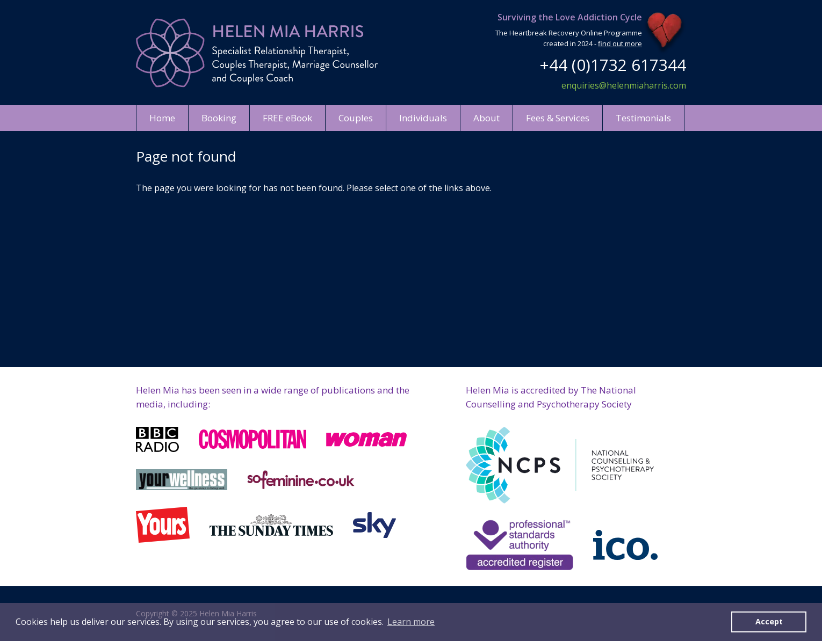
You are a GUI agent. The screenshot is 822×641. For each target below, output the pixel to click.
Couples (355, 118)
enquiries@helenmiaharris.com (623, 85)
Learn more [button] (411, 622)
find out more (620, 43)
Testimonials (643, 118)
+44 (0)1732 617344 (612, 65)
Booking (218, 118)
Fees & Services (557, 118)
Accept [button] (769, 621)
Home (162, 118)
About (486, 118)
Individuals (423, 118)
